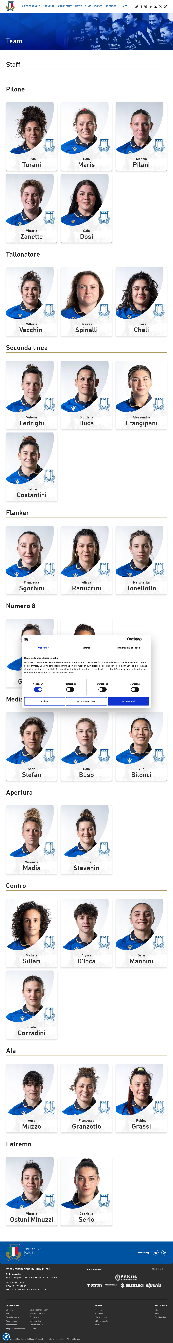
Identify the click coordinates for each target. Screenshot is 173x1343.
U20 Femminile (101, 1321)
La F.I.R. (9, 1310)
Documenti (34, 1317)
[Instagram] (146, 6)
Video (157, 1313)
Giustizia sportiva (37, 1313)
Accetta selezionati (86, 701)
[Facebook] (136, 6)
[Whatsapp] (165, 6)
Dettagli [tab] (87, 648)
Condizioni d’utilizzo (25, 1339)
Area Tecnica (11, 1321)
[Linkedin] (160, 6)
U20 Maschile (101, 1317)
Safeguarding (35, 1321)
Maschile (99, 1310)
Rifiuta (44, 701)
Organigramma (12, 1317)
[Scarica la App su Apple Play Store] (156, 1253)
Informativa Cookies (57, 1339)
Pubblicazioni (160, 1317)
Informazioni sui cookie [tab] (129, 648)
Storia (8, 1313)
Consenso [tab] (43, 648)
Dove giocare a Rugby (39, 1310)
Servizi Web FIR (36, 1325)
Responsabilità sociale (15, 1328)
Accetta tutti (128, 701)
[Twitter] (141, 6)
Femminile (99, 1313)
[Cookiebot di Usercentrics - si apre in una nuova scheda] (129, 639)
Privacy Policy (41, 1339)
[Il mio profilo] (125, 6)
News (97, 1325)
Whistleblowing (73, 1339)
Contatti (33, 1328)
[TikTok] (151, 6)
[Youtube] (155, 6)
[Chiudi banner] (148, 640)
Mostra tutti (159, 1269)
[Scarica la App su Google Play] (164, 1253)
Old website (11, 1339)
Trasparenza (11, 1325)
